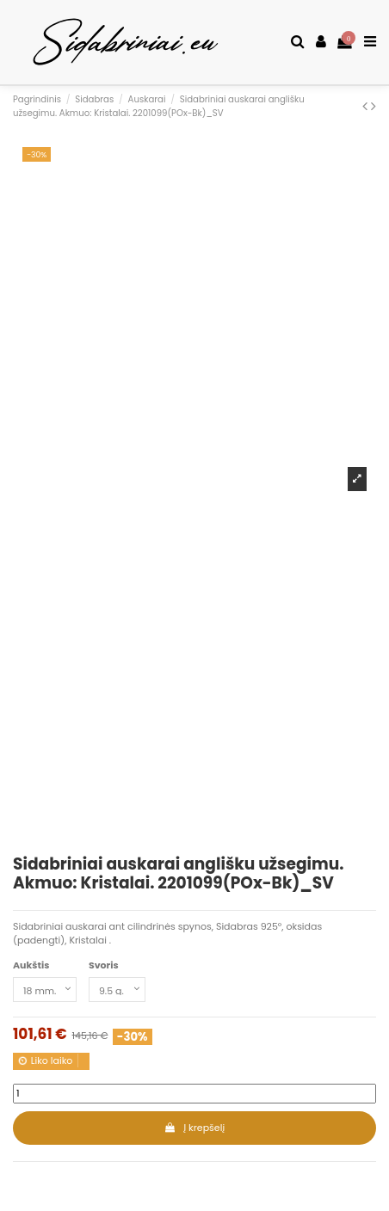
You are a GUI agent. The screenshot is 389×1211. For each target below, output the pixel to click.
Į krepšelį (194, 1127)
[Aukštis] (45, 989)
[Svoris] (117, 989)
